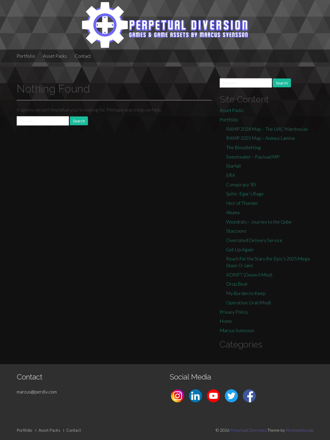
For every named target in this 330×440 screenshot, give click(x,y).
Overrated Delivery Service (254, 240)
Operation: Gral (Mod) (248, 302)
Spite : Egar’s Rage (245, 193)
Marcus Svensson (237, 330)
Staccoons (236, 231)
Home (226, 321)
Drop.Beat (237, 284)
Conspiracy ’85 (241, 184)
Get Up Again (239, 249)
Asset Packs (55, 56)
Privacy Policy (234, 312)
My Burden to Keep (245, 293)
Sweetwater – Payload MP (253, 157)
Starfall (233, 166)
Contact (83, 56)
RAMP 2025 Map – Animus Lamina (260, 138)
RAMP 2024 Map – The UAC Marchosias (267, 129)
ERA (230, 175)
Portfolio (26, 56)
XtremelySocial (299, 430)
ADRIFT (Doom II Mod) (249, 275)
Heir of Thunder (242, 203)
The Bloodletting (243, 147)
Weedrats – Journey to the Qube (259, 222)
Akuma (232, 212)
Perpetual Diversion (248, 430)
